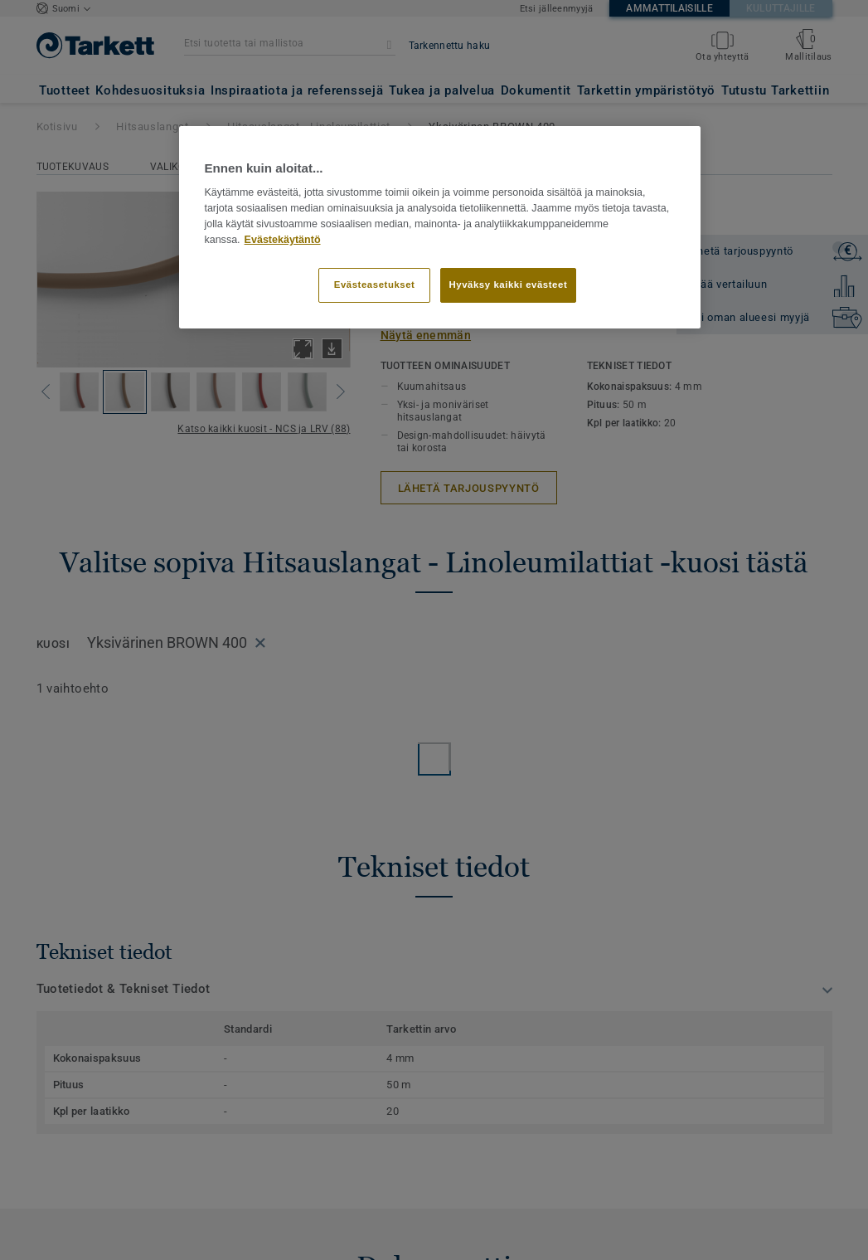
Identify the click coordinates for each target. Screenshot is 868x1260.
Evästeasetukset (374, 284)
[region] (439, 227)
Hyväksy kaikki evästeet (508, 284)
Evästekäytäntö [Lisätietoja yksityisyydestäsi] (283, 240)
